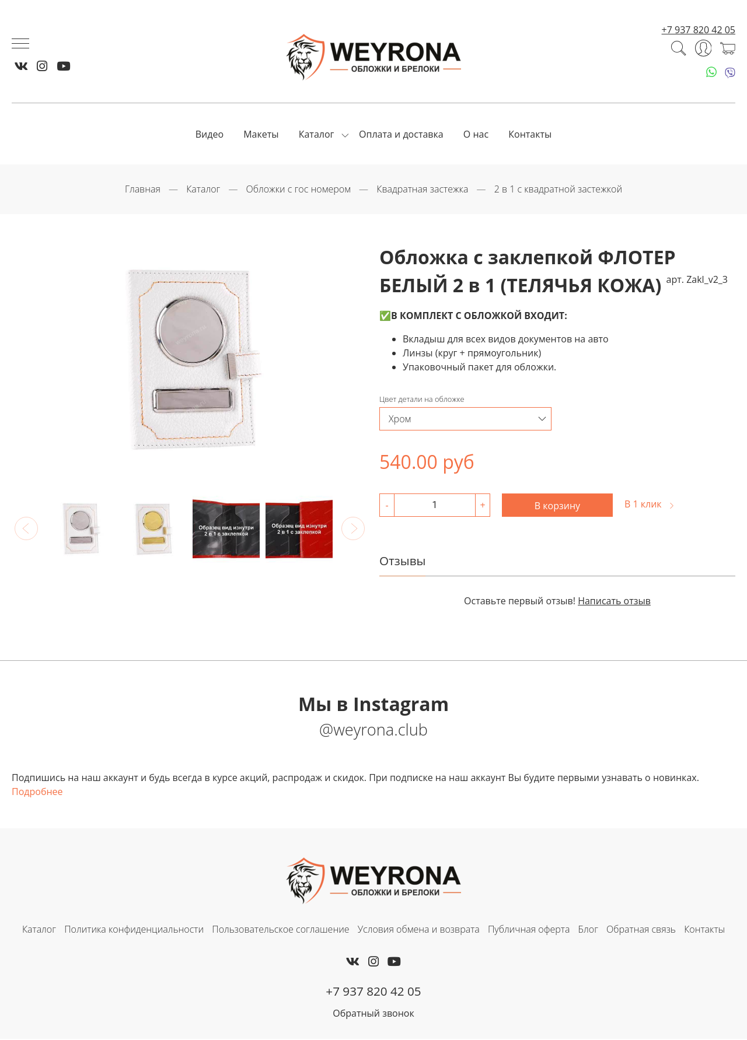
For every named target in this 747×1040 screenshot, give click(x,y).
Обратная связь (641, 930)
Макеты (260, 134)
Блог (588, 930)
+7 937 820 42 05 (698, 30)
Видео (210, 134)
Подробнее (37, 792)
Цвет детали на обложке (422, 400)
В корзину (557, 506)
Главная (142, 190)
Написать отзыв (614, 601)
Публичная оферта (529, 930)
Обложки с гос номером (298, 190)
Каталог (316, 134)
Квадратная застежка (422, 190)
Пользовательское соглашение (280, 930)
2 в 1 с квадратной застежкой (558, 190)
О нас (475, 134)
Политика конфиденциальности (134, 930)
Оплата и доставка (401, 134)
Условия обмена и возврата (419, 930)
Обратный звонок (373, 1014)
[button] (26, 529)
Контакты (529, 134)
